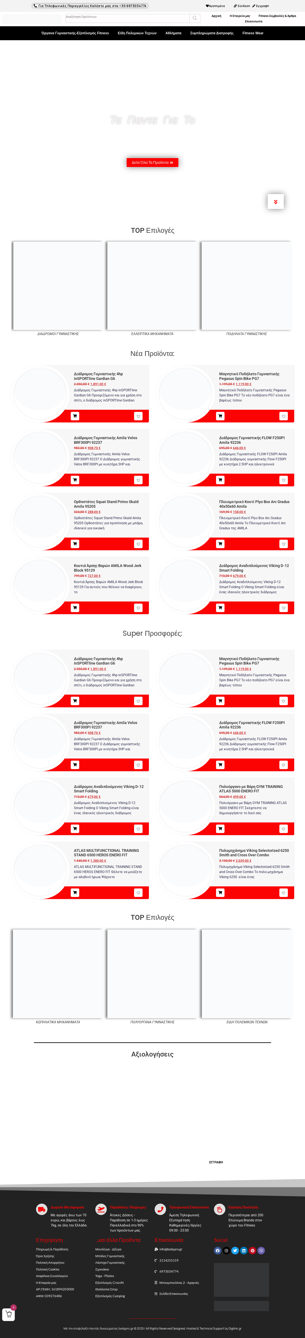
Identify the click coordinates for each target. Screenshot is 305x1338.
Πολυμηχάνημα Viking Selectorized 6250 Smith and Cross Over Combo (254, 852)
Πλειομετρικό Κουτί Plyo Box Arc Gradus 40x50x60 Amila (254, 504)
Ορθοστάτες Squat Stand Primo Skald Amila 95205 (106, 504)
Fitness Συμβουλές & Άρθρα (277, 16)
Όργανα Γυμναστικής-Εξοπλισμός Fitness (75, 33)
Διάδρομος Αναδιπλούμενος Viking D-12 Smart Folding (254, 567)
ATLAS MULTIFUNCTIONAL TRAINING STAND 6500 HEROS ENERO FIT (106, 852)
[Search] (194, 18)
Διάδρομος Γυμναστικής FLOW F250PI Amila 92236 (252, 440)
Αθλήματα (173, 33)
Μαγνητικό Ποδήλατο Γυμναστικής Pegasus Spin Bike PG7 (249, 376)
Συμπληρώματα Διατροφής (212, 33)
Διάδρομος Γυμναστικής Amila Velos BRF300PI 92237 (105, 440)
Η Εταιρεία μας (240, 16)
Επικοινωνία (253, 21)
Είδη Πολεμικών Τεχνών (137, 33)
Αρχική (216, 16)
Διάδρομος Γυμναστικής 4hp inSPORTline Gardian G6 (98, 376)
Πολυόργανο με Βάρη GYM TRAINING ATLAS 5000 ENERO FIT (251, 788)
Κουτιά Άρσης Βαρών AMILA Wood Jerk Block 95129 (107, 567)
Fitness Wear (253, 33)
